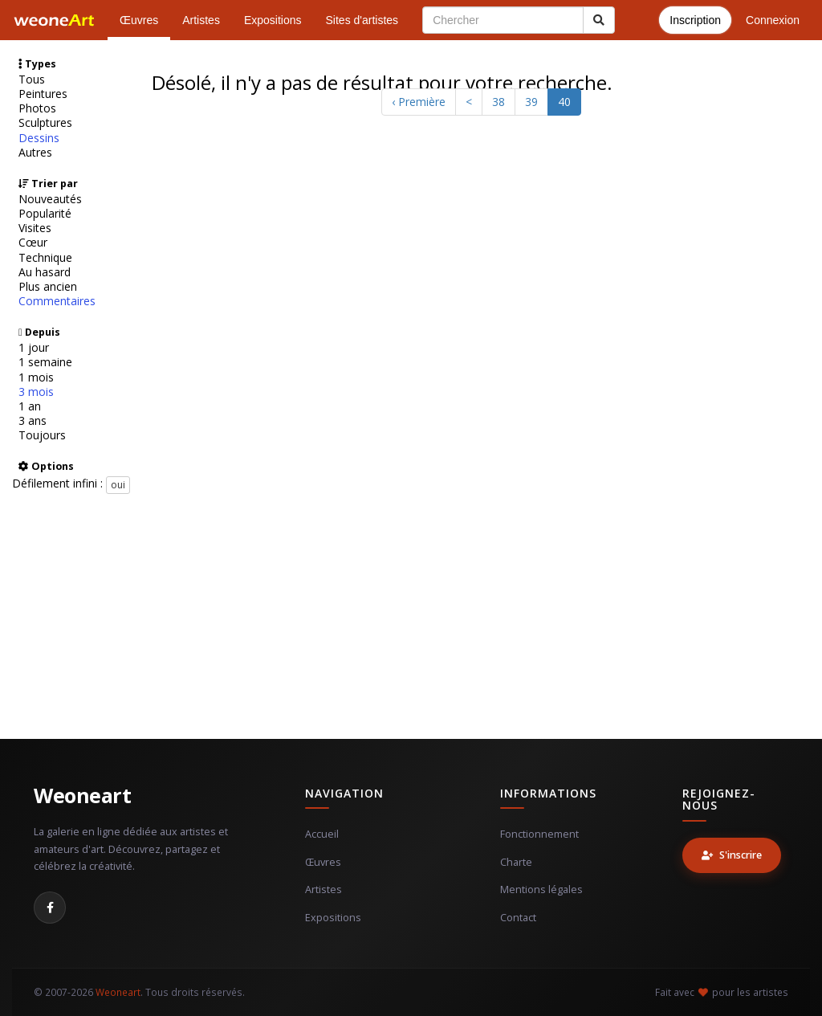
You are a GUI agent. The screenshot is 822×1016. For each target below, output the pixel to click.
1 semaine (45, 362)
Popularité (44, 213)
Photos (37, 108)
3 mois (36, 392)
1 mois (36, 377)
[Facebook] (50, 908)
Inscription (695, 20)
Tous (31, 79)
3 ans (32, 421)
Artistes (201, 20)
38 (498, 101)
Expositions (273, 20)
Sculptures (45, 123)
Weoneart (82, 795)
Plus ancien (47, 287)
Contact (518, 917)
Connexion (773, 20)
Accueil (322, 834)
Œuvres (139, 20)
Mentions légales (541, 889)
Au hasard (44, 272)
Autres (35, 152)
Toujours (42, 435)
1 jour (33, 348)
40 (564, 101)
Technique (45, 258)
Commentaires (57, 301)
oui (118, 485)
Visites (34, 228)
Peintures (42, 94)
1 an (29, 406)
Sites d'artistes (362, 20)
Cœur (32, 242)
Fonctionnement (539, 834)
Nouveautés (50, 199)
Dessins (38, 138)
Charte (516, 862)
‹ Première (419, 101)
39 (531, 101)
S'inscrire (732, 855)
